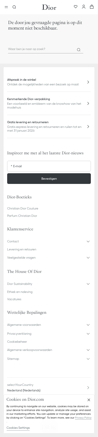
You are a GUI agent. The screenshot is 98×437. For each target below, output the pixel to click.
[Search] (78, 49)
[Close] (89, 400)
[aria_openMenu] (8, 7)
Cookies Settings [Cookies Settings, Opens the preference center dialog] (18, 427)
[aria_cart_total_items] (91, 7)
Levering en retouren (21, 249)
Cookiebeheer (17, 341)
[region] (49, 413)
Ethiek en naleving (19, 292)
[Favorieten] (75, 7)
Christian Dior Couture (22, 208)
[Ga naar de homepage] (49, 7)
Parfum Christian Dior (22, 215)
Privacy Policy (83, 417)
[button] (49, 241)
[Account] (83, 7)
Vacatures (14, 299)
